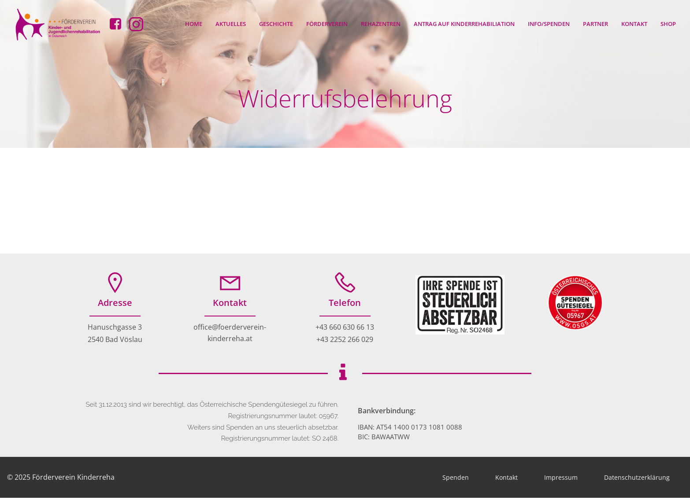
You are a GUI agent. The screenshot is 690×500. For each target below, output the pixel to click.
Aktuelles (231, 24)
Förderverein (327, 24)
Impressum (561, 479)
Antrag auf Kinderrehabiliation (464, 24)
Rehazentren (381, 24)
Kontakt (635, 24)
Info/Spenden (549, 24)
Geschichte (276, 24)
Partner (595, 24)
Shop (668, 24)
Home (194, 24)
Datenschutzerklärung (637, 479)
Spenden (455, 479)
